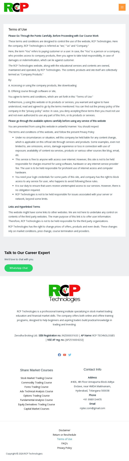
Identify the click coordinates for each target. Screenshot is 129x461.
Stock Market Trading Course (36, 378)
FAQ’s (64, 443)
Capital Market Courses (36, 408)
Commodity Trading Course (36, 382)
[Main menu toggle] (122, 7)
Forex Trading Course (36, 386)
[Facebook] (59, 354)
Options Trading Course (36, 395)
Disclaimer (64, 430)
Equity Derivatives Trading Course (36, 404)
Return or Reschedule (64, 434)
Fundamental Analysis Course (36, 400)
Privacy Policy (64, 447)
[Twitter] (69, 354)
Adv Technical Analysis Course (36, 391)
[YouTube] (64, 354)
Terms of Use (64, 439)
